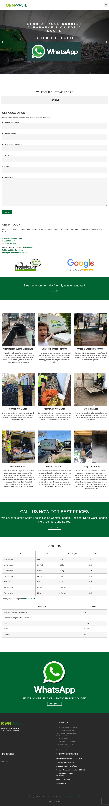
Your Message (54, 192)
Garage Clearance (91, 466)
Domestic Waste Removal (54, 349)
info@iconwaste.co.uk (13, 238)
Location (54, 157)
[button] (106, 5)
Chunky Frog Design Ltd (72, 797)
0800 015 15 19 (14, 728)
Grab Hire (5, 759)
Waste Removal (18, 466)
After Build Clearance (54, 409)
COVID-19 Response (63, 780)
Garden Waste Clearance (65, 741)
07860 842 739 (10, 243)
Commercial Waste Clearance (18, 349)
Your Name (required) (54, 124)
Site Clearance (90, 409)
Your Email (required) (54, 135)
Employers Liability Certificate (14, 252)
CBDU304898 (27, 247)
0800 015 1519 (9, 241)
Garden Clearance (18, 409)
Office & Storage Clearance (91, 349)
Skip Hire (4, 761)
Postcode (54, 168)
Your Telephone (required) (54, 146)
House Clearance (54, 466)
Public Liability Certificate (12, 250)
